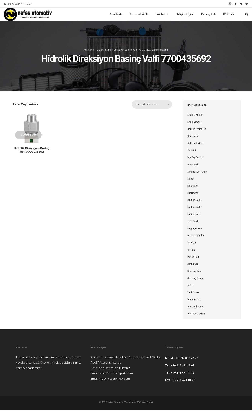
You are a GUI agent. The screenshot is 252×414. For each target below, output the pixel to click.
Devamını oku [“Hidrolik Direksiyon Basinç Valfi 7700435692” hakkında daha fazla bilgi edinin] (28, 139)
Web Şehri (147, 406)
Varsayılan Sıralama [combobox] (147, 108)
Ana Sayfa (89, 52)
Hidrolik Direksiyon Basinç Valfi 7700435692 (31, 153)
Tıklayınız (124, 371)
